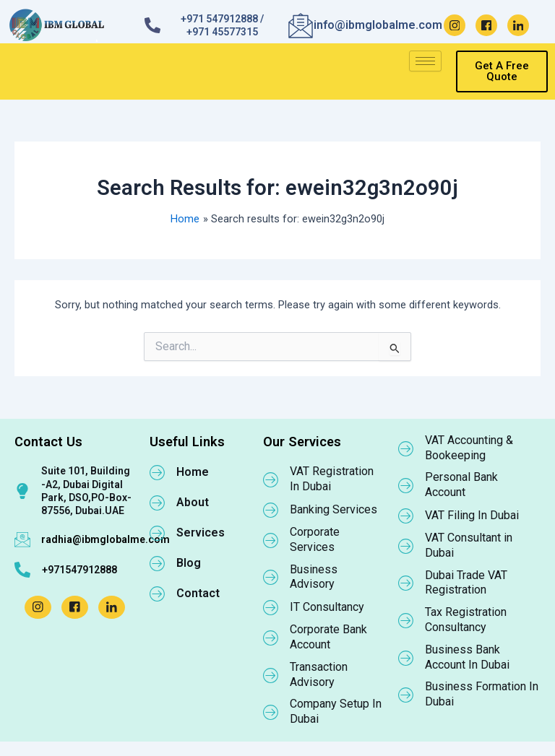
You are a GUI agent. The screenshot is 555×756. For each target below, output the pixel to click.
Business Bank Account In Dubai (467, 657)
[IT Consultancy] (271, 607)
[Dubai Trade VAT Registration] (406, 583)
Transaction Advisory (319, 674)
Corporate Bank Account (328, 636)
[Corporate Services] (271, 540)
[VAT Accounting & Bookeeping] (406, 448)
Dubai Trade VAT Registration (466, 582)
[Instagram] (454, 25)
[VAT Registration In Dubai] (271, 479)
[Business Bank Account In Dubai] (406, 658)
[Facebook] (486, 25)
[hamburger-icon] (425, 61)
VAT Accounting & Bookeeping (469, 447)
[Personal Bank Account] (406, 485)
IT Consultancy (327, 607)
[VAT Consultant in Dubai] (406, 546)
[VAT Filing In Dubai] (406, 515)
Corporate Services (315, 539)
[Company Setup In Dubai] (271, 712)
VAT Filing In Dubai (472, 515)
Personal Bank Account (461, 484)
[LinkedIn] (518, 25)
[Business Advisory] (271, 577)
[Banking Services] (271, 510)
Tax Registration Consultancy (466, 619)
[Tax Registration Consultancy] (406, 620)
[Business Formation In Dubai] (406, 695)
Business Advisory (313, 576)
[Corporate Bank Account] (271, 638)
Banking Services (333, 509)
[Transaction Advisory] (271, 675)
